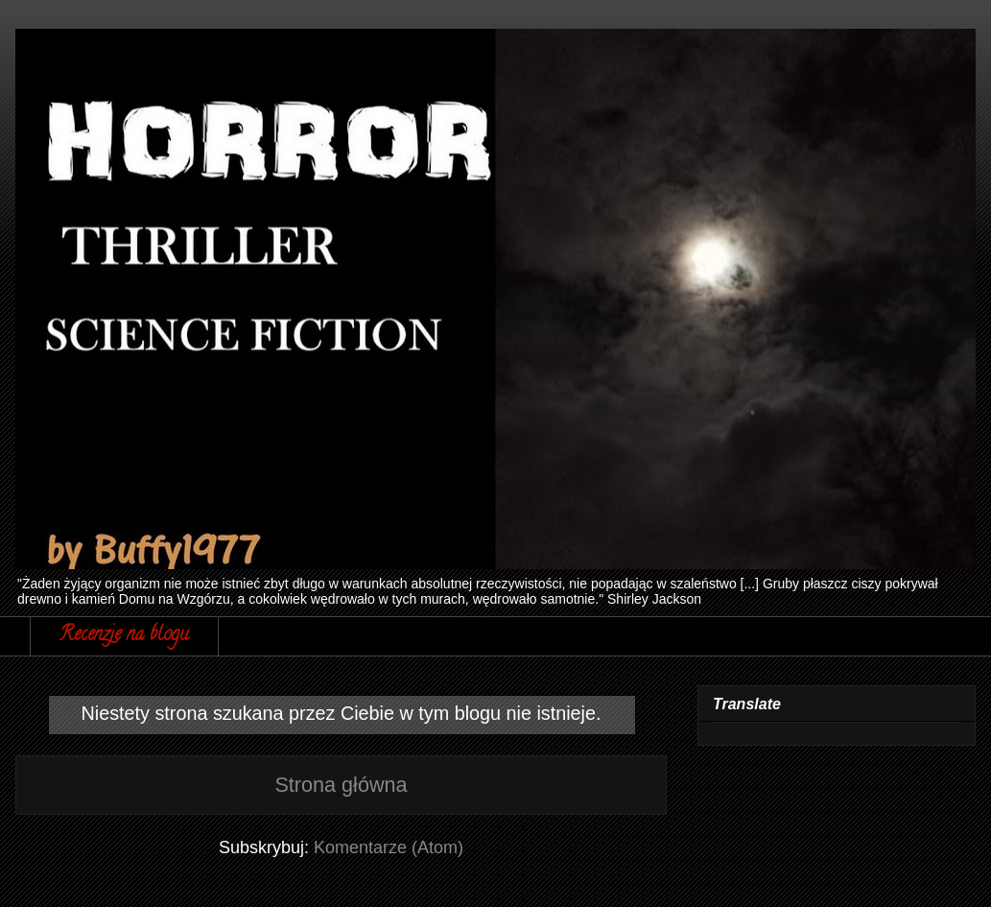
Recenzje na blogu (124, 636)
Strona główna (340, 785)
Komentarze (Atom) (388, 847)
